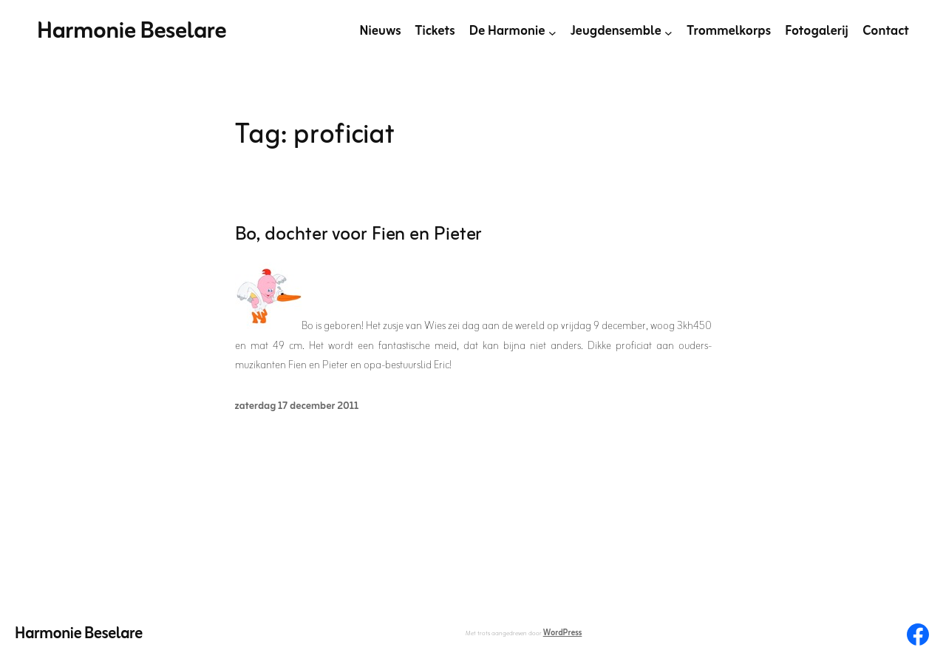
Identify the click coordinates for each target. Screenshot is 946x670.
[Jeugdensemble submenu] (668, 32)
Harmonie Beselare (131, 32)
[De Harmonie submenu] (552, 32)
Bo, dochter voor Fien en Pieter (359, 235)
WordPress (562, 633)
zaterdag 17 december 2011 (297, 406)
